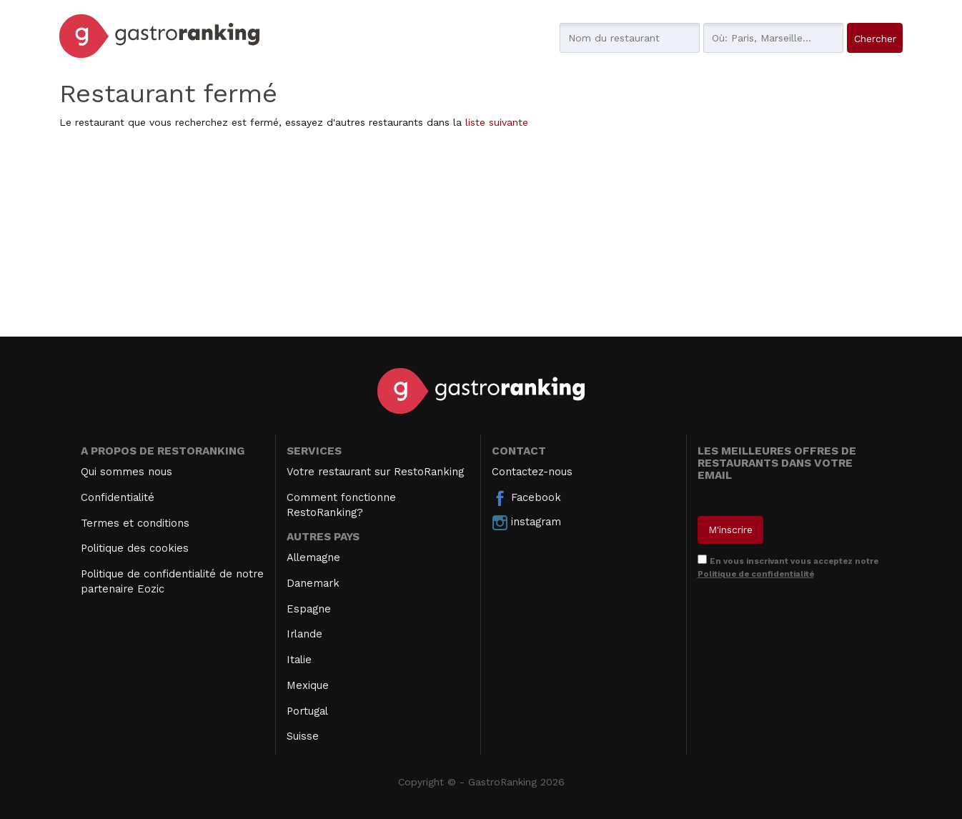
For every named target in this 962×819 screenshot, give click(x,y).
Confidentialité (117, 497)
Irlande (304, 633)
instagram (526, 522)
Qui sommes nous (126, 471)
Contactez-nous (532, 471)
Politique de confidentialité (756, 574)
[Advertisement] (481, 236)
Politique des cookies (135, 548)
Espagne (309, 608)
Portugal (307, 711)
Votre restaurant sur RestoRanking (375, 471)
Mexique (308, 685)
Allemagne (313, 557)
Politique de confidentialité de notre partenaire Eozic (172, 581)
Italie (299, 659)
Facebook (526, 498)
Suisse (303, 736)
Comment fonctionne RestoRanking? (341, 505)
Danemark (313, 583)
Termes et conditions (135, 523)
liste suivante (496, 122)
